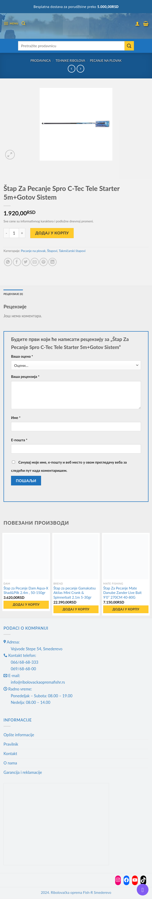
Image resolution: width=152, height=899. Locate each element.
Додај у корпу (52, 232)
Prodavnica (40, 60)
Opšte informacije (19, 734)
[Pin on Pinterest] (43, 262)
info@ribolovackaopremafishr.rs (38, 682)
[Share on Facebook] (17, 262)
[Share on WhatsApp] (8, 262)
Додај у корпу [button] (26, 605)
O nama (10, 763)
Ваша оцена (22, 356)
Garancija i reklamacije (23, 772)
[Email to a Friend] (34, 262)
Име (16, 418)
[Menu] (11, 23)
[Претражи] (24, 23)
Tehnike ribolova (70, 60)
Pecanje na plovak (106, 60)
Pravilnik (11, 744)
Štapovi (52, 251)
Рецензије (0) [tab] (14, 294)
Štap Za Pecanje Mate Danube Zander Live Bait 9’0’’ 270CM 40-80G (122, 592)
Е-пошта (19, 440)
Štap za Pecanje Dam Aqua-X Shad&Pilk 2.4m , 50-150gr (26, 590)
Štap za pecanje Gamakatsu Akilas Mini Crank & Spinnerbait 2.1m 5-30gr (74, 592)
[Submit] (129, 45)
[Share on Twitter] (26, 262)
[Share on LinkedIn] (52, 262)
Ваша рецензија (25, 377)
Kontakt (10, 753)
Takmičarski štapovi (72, 251)
